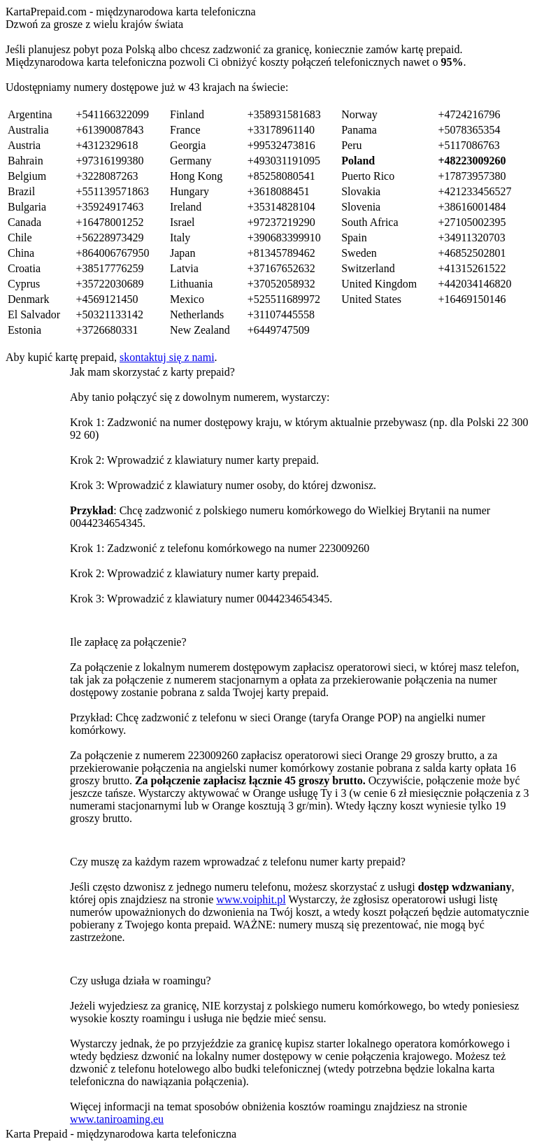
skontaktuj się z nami (167, 357)
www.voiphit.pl (250, 899)
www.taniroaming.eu (117, 1119)
